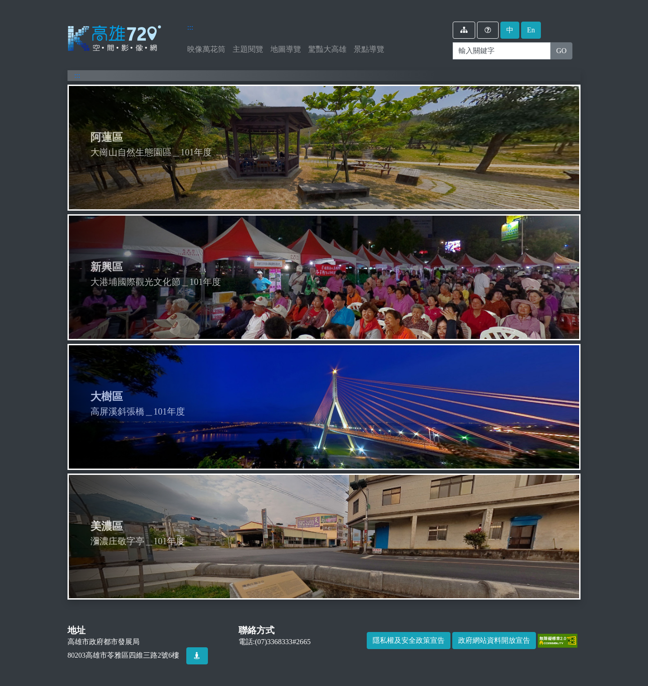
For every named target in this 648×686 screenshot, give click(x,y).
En (531, 30)
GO (561, 50)
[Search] (502, 50)
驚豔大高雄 (327, 49)
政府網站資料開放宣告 (494, 640)
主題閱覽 (248, 49)
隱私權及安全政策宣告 (409, 640)
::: (190, 27)
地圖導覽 (285, 49)
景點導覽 (369, 49)
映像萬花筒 (208, 48)
